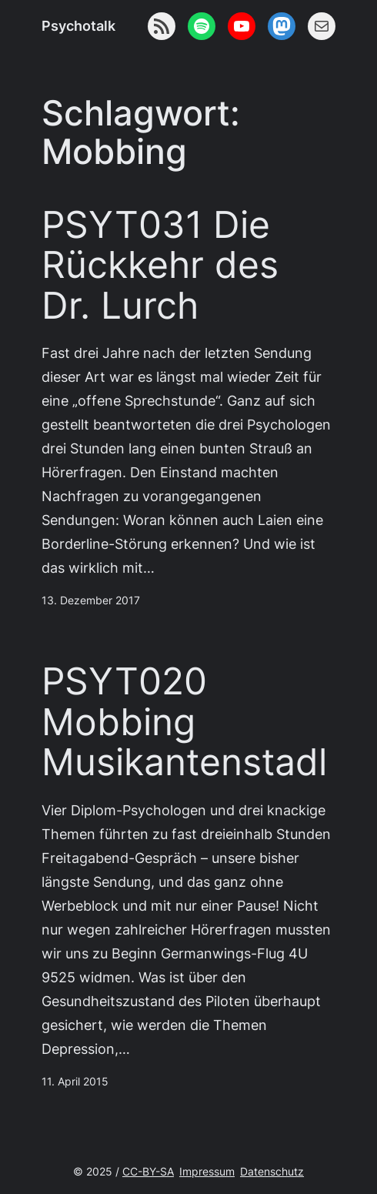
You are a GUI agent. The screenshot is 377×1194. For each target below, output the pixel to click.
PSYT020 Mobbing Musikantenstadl (184, 721)
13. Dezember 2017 (91, 600)
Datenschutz (272, 1172)
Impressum (207, 1172)
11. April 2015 (75, 1081)
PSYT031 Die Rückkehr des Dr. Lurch (160, 265)
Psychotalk (78, 25)
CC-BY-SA (148, 1172)
